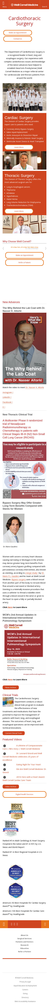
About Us (24, 935)
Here (10, 607)
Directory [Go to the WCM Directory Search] (25, 997)
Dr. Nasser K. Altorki (35, 387)
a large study (31, 573)
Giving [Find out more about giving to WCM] (25, 993)
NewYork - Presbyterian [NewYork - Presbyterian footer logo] (24, 968)
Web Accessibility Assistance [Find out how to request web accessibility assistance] (25, 1001)
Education (24, 948)
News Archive (10, 687)
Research (24, 945)
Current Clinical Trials (13, 733)
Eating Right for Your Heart (28, 764)
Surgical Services (24, 938)
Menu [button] (5, 7)
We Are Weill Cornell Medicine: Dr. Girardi (24, 771)
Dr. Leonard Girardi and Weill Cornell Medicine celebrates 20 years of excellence (22, 756)
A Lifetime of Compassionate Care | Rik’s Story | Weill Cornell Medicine (22, 747)
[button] (44, 4)
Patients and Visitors (24, 942)
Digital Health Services (24, 794)
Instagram (7, 392)
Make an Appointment (17, 32)
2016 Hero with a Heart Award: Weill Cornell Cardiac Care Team (24, 778)
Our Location (4, 924)
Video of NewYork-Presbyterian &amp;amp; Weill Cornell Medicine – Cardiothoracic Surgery (24, 283)
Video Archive (10, 786)
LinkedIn (6, 397)
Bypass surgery (18, 579)
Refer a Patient (24, 262)
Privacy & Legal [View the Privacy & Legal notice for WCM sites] (25, 982)
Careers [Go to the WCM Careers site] (25, 989)
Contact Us (17, 39)
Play (4, 746)
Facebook (7, 402)
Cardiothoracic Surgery (24, 21)
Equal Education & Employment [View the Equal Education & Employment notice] (25, 986)
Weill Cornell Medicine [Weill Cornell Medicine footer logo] (24, 962)
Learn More (19, 147)
